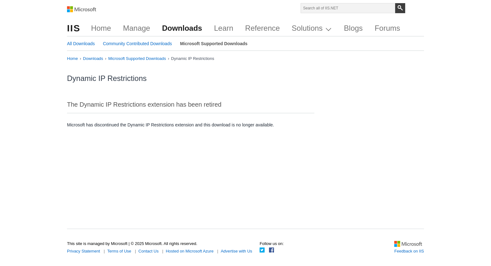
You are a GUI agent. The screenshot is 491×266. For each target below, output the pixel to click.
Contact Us (148, 251)
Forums (387, 28)
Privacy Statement (83, 251)
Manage (136, 28)
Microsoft (81, 9)
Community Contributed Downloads (137, 43)
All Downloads (81, 43)
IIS (73, 28)
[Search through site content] (348, 8)
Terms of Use (119, 251)
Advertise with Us (236, 251)
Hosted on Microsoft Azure (189, 251)
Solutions (311, 28)
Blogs (353, 28)
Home (101, 28)
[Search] (400, 8)
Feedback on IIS (409, 251)
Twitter (262, 250)
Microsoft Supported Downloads (213, 43)
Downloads (182, 28)
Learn (223, 28)
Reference (262, 28)
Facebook (271, 250)
